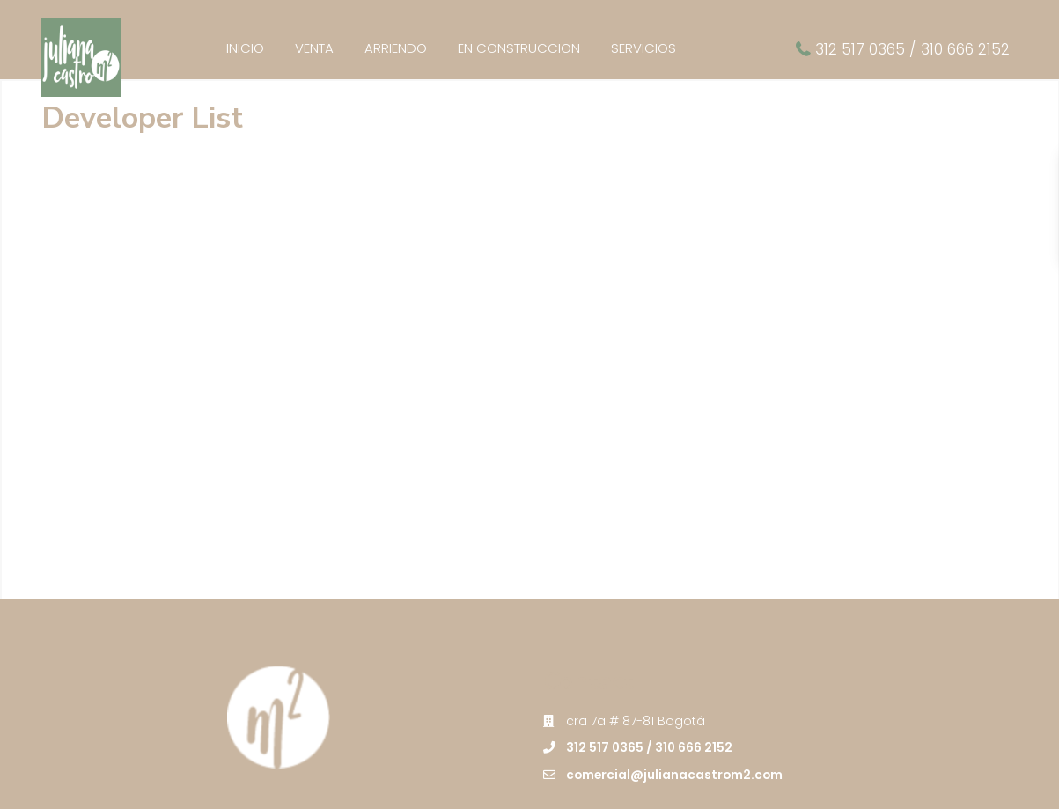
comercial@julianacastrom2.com (676, 712)
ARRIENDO (395, 48)
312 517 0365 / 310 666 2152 (912, 49)
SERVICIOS (643, 48)
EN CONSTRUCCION (519, 48)
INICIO (245, 48)
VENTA (314, 48)
